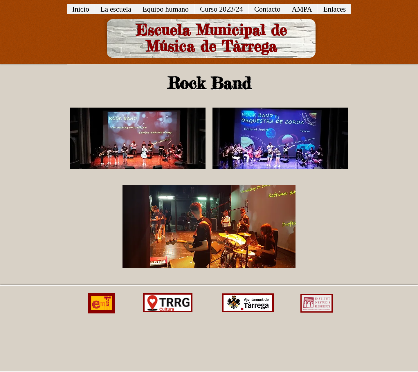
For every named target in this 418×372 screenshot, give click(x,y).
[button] (116, 9)
